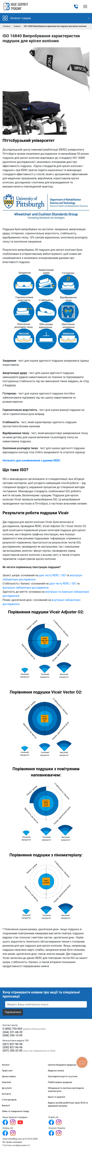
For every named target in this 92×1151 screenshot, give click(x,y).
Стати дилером (9, 1100)
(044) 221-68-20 (12, 1032)
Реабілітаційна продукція (60, 1082)
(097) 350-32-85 (12, 1050)
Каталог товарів (17, 18)
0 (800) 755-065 (12, 1028)
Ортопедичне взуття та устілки (62, 1076)
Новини (17, 26)
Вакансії (6, 1105)
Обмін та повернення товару (15, 1111)
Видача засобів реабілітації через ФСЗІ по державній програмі (68, 1104)
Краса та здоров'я (56, 1097)
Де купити (7, 1088)
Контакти (6, 1094)
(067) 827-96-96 (12, 1044)
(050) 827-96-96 (12, 1047)
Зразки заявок (9, 1076)
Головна (6, 26)
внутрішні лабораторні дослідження (25, 587)
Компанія (6, 1082)
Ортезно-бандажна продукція (62, 1065)
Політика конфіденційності (16, 1145)
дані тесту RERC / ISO (52, 575)
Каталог (6, 1065)
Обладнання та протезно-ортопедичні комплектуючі (66, 1089)
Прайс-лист (7, 1070)
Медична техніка (56, 1070)
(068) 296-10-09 (12, 1035)
